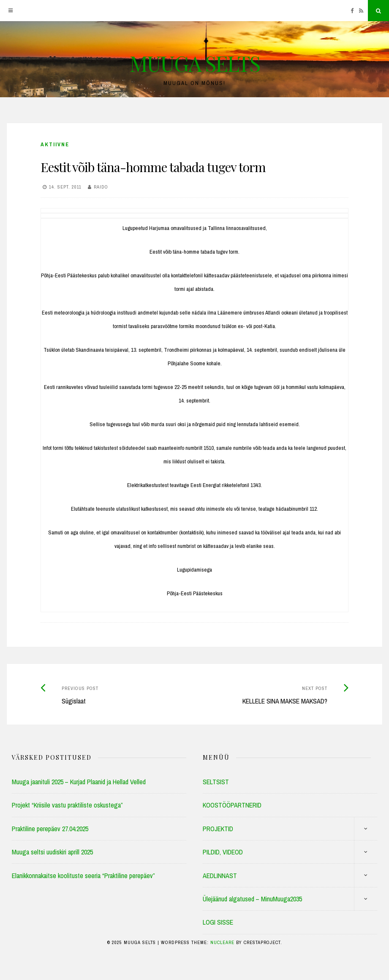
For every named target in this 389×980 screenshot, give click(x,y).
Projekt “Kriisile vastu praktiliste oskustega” (67, 805)
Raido (101, 187)
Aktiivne (55, 144)
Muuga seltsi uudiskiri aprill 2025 (52, 852)
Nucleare (222, 942)
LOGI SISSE (218, 922)
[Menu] (10, 10)
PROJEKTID (218, 828)
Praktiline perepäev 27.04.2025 (50, 828)
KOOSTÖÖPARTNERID (232, 805)
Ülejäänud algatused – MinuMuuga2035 (252, 898)
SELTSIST (216, 781)
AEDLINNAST (220, 875)
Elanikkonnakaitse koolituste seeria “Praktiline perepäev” (83, 875)
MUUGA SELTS (195, 63)
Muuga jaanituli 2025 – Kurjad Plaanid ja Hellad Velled (79, 781)
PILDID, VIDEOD (223, 852)
